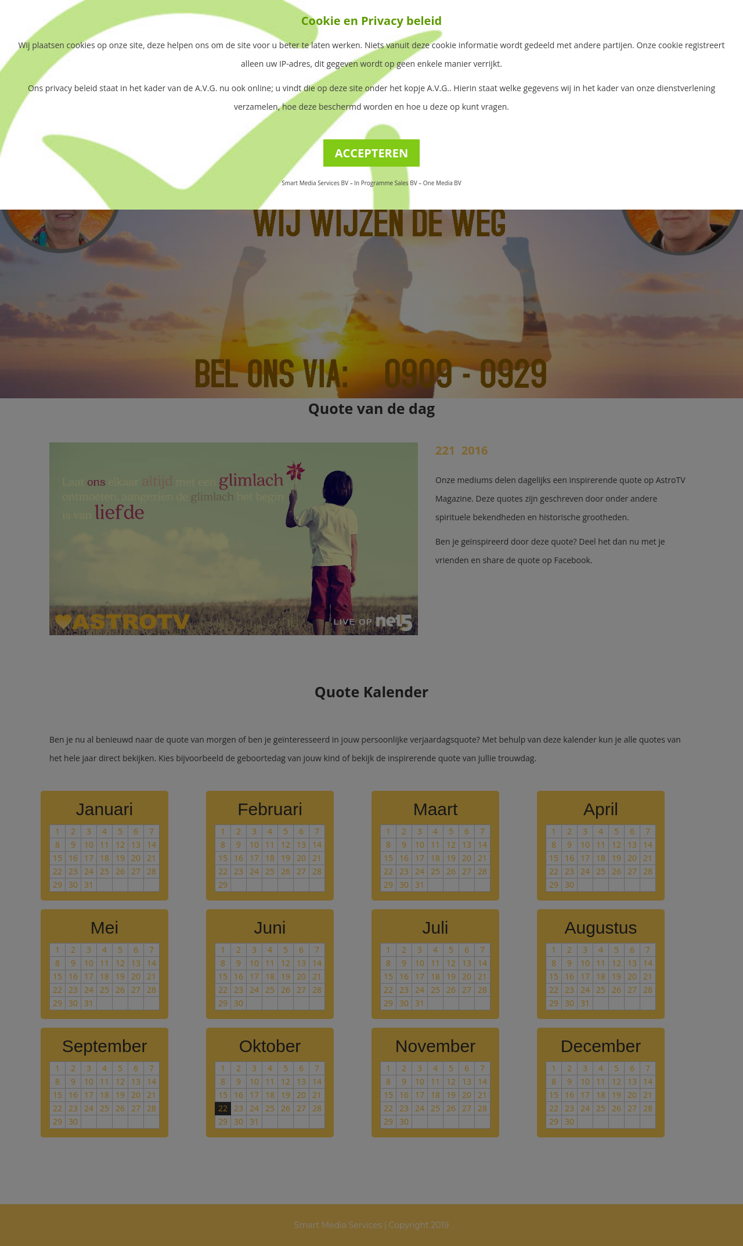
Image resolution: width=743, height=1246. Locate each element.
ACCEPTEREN (372, 153)
